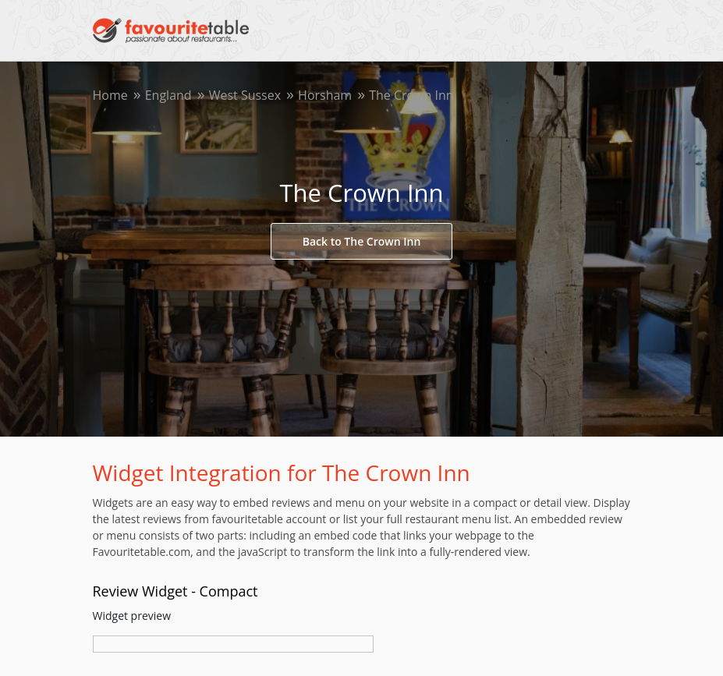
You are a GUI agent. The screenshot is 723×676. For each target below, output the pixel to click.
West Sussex (245, 95)
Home (110, 95)
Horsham (325, 95)
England (168, 95)
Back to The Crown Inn (362, 241)
